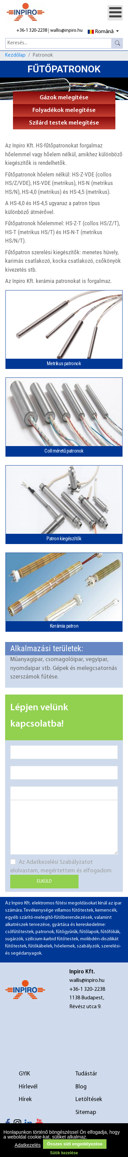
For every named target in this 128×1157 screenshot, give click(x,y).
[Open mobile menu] (115, 12)
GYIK (24, 1074)
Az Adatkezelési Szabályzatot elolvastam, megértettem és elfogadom (61, 866)
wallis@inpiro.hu (66, 30)
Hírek (25, 1099)
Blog (81, 1087)
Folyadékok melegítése (64, 110)
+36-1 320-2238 (31, 30)
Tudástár (86, 1074)
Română (101, 31)
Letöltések (88, 1099)
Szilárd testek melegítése (64, 123)
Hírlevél (28, 1087)
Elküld (44, 881)
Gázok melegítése (64, 98)
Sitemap (85, 1112)
